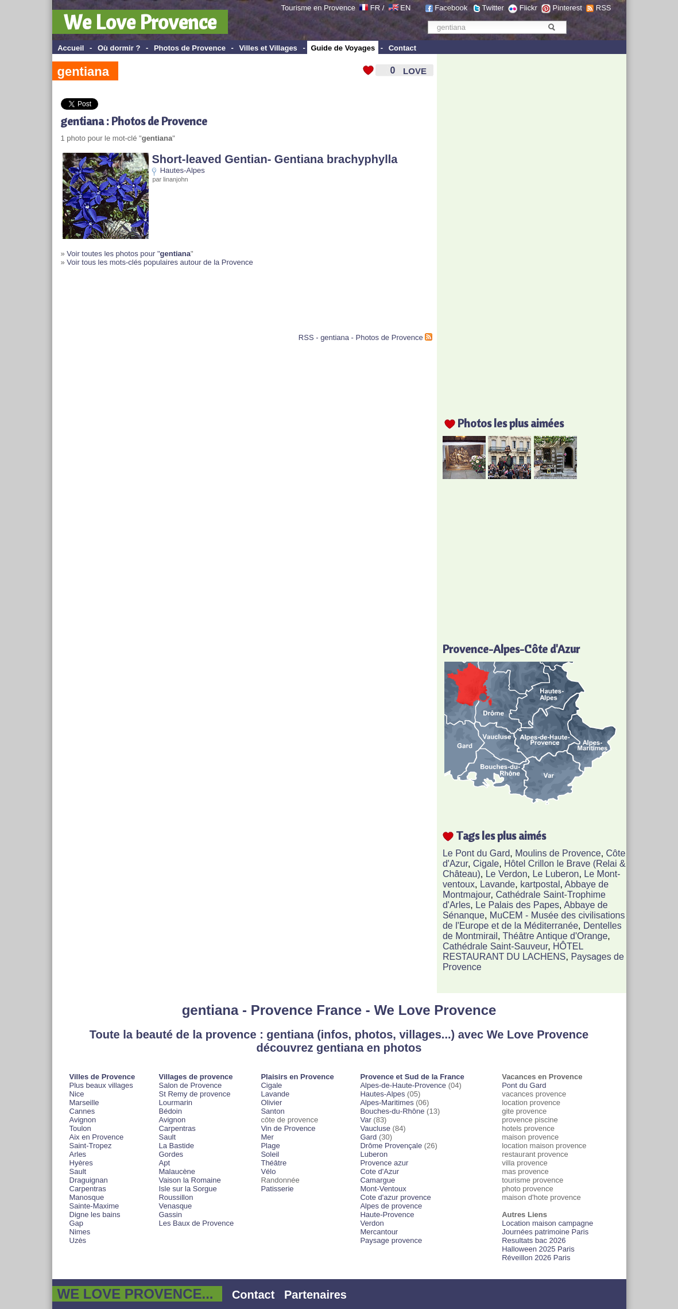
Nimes (80, 1231)
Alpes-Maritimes (386, 1102)
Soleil (270, 1154)
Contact (402, 48)
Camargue (377, 1180)
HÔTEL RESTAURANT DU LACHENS (513, 951)
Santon (272, 1111)
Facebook (451, 7)
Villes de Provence (102, 1076)
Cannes (82, 1111)
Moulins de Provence (557, 853)
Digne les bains (95, 1214)
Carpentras (87, 1188)
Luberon (374, 1154)
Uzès (78, 1240)
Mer (267, 1137)
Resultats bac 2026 (533, 1240)
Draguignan (88, 1180)
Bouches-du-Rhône (392, 1111)
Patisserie (277, 1188)
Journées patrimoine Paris (545, 1231)
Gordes (170, 1154)
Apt (164, 1163)
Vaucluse (375, 1128)
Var (365, 1119)
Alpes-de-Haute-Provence (403, 1085)
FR (375, 7)
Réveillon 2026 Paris (536, 1257)
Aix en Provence (96, 1137)
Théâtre (273, 1163)
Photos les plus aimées (511, 423)
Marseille (84, 1102)
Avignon (82, 1119)
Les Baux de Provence (196, 1223)
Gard (368, 1137)
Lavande (497, 884)
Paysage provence (391, 1240)
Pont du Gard (524, 1085)
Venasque (175, 1206)
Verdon (371, 1223)
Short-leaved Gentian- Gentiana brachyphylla (275, 159)
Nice (76, 1094)
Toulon (80, 1128)
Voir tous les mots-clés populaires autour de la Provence (160, 262)
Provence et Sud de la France (412, 1076)
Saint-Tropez (90, 1145)
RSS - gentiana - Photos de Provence (361, 337)
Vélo (268, 1171)
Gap (76, 1223)
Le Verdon (507, 874)
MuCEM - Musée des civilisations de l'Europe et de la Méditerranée (534, 920)
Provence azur (384, 1163)
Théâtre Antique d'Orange (555, 936)
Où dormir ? (119, 48)
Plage (270, 1145)
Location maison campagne (547, 1223)
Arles (78, 1154)
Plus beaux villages (101, 1085)
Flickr (528, 7)
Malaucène (176, 1171)
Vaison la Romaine (189, 1180)
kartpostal (540, 884)
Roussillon (175, 1197)
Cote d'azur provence (395, 1197)
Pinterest (567, 7)
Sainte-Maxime (94, 1206)
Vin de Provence (288, 1128)
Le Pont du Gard (476, 853)
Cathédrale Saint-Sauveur (495, 946)
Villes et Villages (268, 48)
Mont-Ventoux (383, 1188)
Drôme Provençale (391, 1145)
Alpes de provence (391, 1206)
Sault (78, 1171)
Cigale (486, 863)
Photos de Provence (190, 48)
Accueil (70, 48)
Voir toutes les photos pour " (129, 253)
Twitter (493, 7)
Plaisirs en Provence (297, 1076)
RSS (603, 7)
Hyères (81, 1163)
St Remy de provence (194, 1094)
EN (405, 7)
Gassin (169, 1214)
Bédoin (169, 1111)
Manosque (86, 1197)
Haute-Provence (387, 1214)
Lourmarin (175, 1102)
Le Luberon (556, 874)
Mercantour (379, 1231)
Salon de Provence (190, 1085)
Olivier (271, 1102)
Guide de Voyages (343, 48)
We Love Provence (140, 21)
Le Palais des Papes (517, 905)
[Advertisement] (195, 304)
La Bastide (175, 1145)
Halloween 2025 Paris (538, 1249)
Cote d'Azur (379, 1171)
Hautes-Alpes (182, 170)
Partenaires (315, 1294)
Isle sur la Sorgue (187, 1188)
